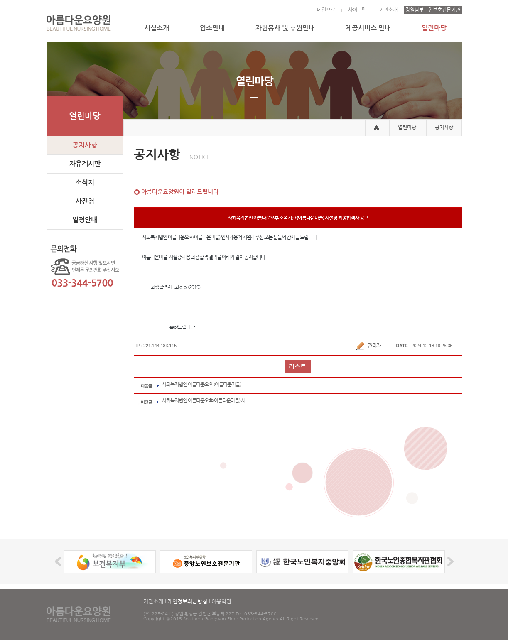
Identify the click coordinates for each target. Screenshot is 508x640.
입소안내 (212, 28)
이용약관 (221, 601)
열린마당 (434, 28)
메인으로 (326, 9)
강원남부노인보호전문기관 (432, 9)
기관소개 (388, 9)
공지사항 (84, 145)
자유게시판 (85, 164)
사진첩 (85, 201)
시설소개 (156, 28)
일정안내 (84, 220)
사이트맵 (357, 9)
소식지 (85, 182)
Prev (59, 561)
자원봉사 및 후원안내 (285, 28)
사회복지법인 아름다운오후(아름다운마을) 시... (205, 400)
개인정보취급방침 (187, 601)
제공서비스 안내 (368, 28)
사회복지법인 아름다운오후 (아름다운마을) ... (203, 384)
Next (449, 561)
